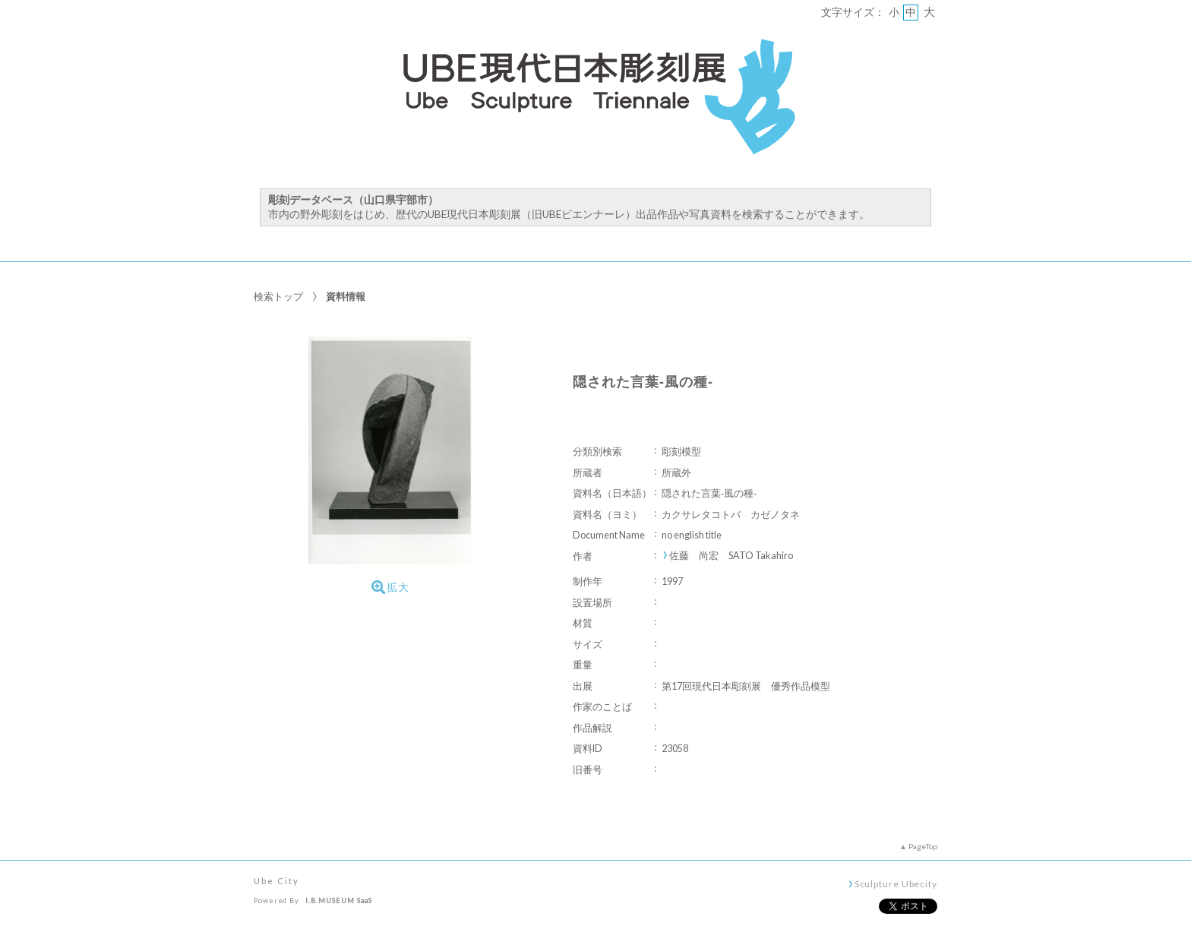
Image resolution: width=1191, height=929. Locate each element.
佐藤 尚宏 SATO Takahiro (731, 555)
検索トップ (278, 296)
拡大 (390, 587)
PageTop (922, 846)
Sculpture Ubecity (896, 883)
